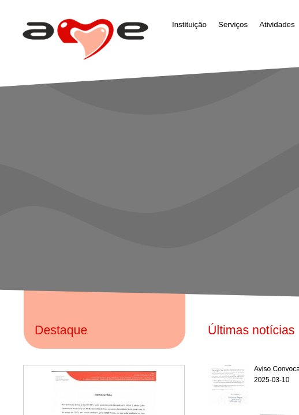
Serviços (233, 24)
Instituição (189, 24)
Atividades (277, 24)
